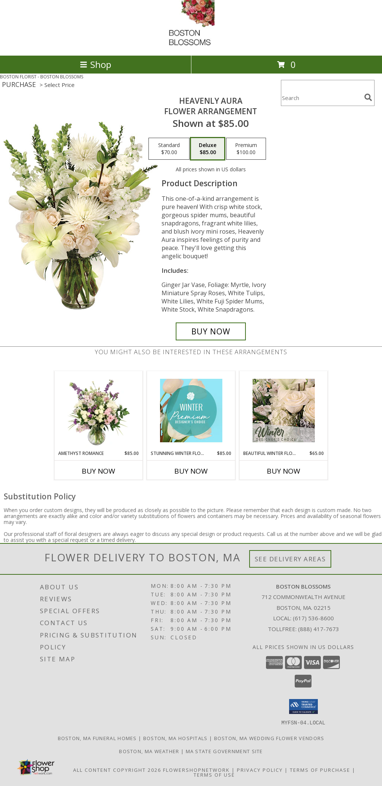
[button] (303, 706)
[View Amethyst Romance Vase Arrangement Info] (99, 410)
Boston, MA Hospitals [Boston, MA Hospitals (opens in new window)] (175, 737)
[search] (368, 97)
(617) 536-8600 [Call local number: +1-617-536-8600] (313, 618)
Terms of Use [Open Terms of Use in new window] (214, 774)
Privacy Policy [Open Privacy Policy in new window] (260, 769)
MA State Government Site (224, 751)
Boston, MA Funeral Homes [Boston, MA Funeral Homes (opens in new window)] (97, 737)
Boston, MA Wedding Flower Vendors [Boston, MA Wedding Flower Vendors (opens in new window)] (269, 737)
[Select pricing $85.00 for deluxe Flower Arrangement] (207, 149)
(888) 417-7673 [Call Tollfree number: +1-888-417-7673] (318, 629)
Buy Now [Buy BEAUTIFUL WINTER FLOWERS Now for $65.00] (283, 471)
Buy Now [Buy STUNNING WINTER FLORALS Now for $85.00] (191, 471)
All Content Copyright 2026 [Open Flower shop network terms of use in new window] (117, 769)
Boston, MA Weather (149, 751)
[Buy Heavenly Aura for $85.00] (211, 331)
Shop (95, 64)
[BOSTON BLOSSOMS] (191, 44)
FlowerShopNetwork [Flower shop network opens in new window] (196, 769)
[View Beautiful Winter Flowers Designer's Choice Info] (284, 410)
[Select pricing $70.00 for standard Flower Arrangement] (169, 149)
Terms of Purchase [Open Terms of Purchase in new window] (320, 769)
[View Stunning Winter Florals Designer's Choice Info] (191, 410)
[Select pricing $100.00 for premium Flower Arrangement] (246, 149)
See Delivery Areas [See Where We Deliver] (290, 559)
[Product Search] (321, 98)
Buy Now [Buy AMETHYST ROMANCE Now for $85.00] (98, 471)
